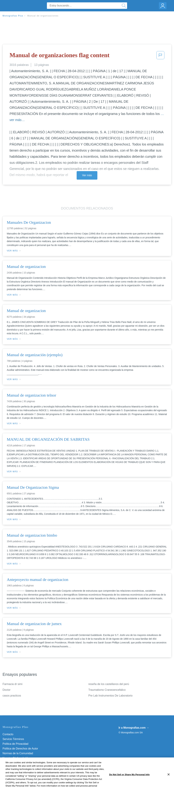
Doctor (7, 689)
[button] (160, 56)
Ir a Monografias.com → (134, 727)
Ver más (87, 175)
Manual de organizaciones (42, 16)
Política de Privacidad (15, 743)
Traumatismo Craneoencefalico (107, 689)
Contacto (8, 734)
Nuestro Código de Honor (18, 758)
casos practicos (12, 695)
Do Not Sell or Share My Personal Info (25, 762)
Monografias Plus (13, 16)
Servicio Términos (13, 739)
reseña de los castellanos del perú (108, 684)
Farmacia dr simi (12, 684)
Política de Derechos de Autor (20, 748)
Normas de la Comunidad (18, 753)
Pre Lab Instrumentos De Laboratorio (110, 695)
